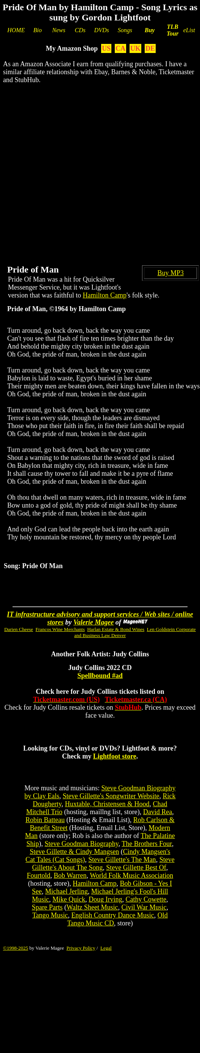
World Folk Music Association (131, 875)
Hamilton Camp (105, 295)
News (59, 30)
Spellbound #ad (100, 675)
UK (135, 48)
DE (150, 48)
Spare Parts (47, 907)
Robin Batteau (44, 820)
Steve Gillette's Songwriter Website (111, 796)
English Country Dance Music (112, 915)
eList (189, 30)
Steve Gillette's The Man (122, 859)
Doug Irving (105, 899)
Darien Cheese (18, 629)
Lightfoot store (114, 756)
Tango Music (50, 915)
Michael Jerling (66, 891)
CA (120, 48)
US (106, 48)
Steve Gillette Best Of (136, 867)
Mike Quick (69, 899)
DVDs (101, 30)
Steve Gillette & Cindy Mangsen (74, 851)
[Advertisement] (83, 168)
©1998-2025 (15, 948)
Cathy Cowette (145, 899)
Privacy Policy (80, 948)
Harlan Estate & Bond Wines (115, 629)
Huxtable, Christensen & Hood (107, 804)
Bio (37, 30)
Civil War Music (143, 907)
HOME (16, 30)
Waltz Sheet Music (92, 907)
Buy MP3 (171, 273)
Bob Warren (70, 875)
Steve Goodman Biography (82, 843)
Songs (125, 30)
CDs (80, 30)
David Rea (157, 812)
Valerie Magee (93, 622)
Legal (106, 948)
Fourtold (38, 875)
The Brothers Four (147, 843)
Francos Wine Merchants (60, 629)
